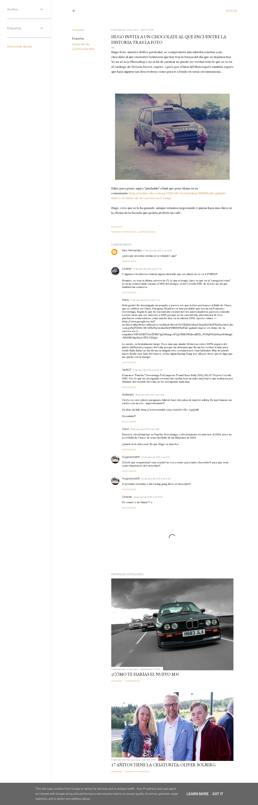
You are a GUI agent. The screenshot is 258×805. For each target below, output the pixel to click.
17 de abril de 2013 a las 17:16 (147, 268)
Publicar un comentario (137, 771)
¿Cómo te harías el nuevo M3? (145, 674)
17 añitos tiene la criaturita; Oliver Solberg (163, 765)
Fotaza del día (80, 44)
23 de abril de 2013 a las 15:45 (148, 497)
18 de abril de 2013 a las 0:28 (149, 394)
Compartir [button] (78, 30)
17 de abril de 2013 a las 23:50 (147, 370)
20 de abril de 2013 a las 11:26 (155, 478)
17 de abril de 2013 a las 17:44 (145, 300)
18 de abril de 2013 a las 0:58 (145, 429)
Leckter (127, 268)
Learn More (198, 794)
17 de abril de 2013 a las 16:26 (157, 250)
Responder (129, 261)
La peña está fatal (83, 49)
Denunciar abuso (19, 46)
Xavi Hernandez (132, 250)
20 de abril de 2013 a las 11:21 (155, 457)
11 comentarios (132, 680)
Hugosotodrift (131, 457)
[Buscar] (231, 10)
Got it (217, 794)
